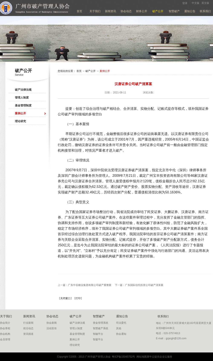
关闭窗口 (65, 298)
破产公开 (90, 71)
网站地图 (141, 356)
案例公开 (105, 71)
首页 (79, 11)
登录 (184, 3)
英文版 (205, 2)
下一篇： (139, 285)
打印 (78, 298)
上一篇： (84, 285)
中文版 (195, 2)
